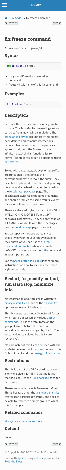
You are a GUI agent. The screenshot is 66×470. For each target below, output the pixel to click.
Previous (11, 23)
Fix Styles (17, 18)
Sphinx (21, 458)
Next (57, 23)
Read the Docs (13, 461)
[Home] (6, 17)
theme (40, 458)
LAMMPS (35, 5)
